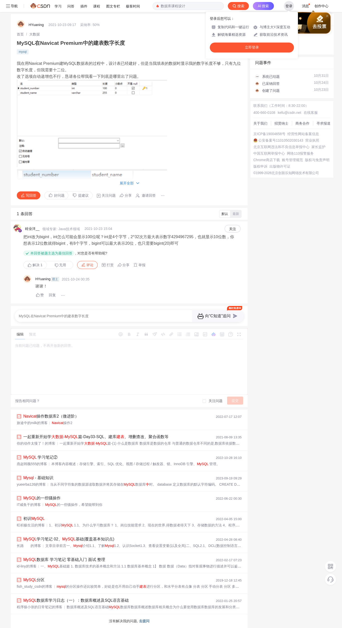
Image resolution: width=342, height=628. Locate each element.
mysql (23, 52)
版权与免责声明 (317, 160)
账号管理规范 (292, 160)
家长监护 (318, 147)
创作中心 (321, 6)
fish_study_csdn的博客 (34, 586)
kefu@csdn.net (289, 113)
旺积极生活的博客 (31, 525)
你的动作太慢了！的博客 (36, 443)
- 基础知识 (38, 478)
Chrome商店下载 (266, 160)
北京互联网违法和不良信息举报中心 (281, 147)
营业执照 (312, 140)
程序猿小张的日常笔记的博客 (39, 607)
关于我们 (260, 123)
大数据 (34, 34)
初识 (34, 518)
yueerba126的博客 (31, 484)
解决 (35, 265)
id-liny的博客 (27, 566)
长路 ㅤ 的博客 (29, 546)
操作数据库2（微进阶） (51, 416)
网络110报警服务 (300, 153)
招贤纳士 (281, 123)
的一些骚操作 (42, 498)
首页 (20, 34)
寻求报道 (323, 123)
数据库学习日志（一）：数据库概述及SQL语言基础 (76, 600)
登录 (288, 6)
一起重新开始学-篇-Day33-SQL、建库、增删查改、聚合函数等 (95, 437)
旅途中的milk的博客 (32, 423)
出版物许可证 (279, 166)
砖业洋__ (32, 229)
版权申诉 (260, 166)
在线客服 (311, 113)
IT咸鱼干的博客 (29, 505)
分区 (34, 580)
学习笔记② (40, 457)
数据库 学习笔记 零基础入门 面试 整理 (64, 559)
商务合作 (302, 123)
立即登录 (252, 47)
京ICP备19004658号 (269, 134)
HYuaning (36, 25)
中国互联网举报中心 (269, 153)
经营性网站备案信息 (303, 134)
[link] (20, 34)
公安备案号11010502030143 (280, 140)
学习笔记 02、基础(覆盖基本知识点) (68, 539)
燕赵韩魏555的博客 (32, 464)
